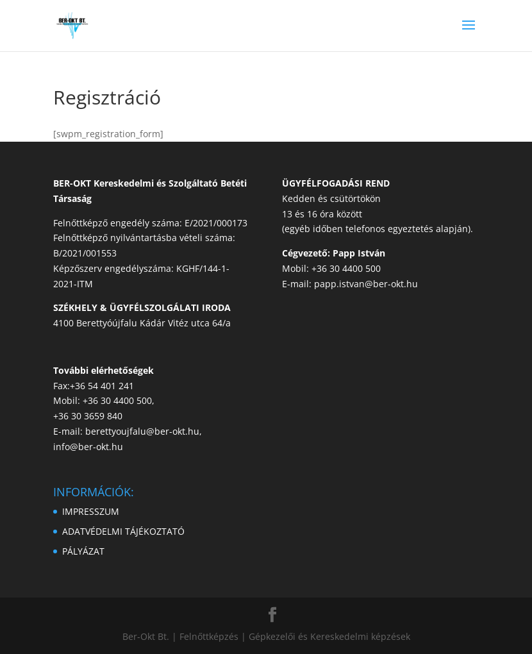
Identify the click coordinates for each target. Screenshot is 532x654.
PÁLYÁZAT (83, 551)
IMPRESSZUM (90, 511)
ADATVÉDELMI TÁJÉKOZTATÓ (123, 531)
